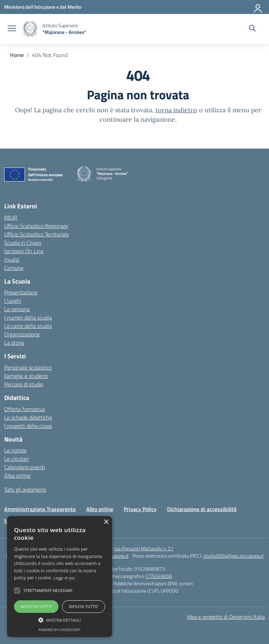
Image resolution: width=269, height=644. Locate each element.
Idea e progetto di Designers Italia (226, 617)
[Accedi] (258, 7)
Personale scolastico (27, 367)
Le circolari (16, 459)
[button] (17, 591)
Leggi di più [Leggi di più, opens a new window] (64, 577)
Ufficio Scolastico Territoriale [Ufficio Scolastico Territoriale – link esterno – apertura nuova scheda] (36, 234)
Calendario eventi (24, 467)
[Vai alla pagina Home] (17, 55)
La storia (14, 342)
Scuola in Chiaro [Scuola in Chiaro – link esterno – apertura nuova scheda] (22, 242)
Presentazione (20, 292)
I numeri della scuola (28, 317)
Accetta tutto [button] (36, 606)
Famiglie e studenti (26, 376)
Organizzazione (22, 334)
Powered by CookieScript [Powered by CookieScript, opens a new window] (60, 630)
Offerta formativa (24, 409)
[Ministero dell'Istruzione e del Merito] (42, 6)
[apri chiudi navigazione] (12, 29)
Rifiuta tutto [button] (83, 606)
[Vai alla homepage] (30, 29)
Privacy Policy (140, 509)
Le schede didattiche (28, 417)
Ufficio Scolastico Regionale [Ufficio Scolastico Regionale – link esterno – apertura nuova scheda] (36, 226)
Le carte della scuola (28, 326)
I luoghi (12, 300)
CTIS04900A (159, 576)
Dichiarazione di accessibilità (201, 509)
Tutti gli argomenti (25, 489)
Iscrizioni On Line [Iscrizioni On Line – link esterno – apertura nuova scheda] (23, 251)
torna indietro (176, 110)
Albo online (17, 475)
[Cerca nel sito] (252, 29)
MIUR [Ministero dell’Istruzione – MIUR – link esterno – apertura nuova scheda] (10, 217)
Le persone (17, 309)
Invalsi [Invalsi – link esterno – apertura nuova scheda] (11, 259)
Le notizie (15, 450)
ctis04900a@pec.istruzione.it (233, 555)
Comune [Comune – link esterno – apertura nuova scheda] (13, 268)
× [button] (106, 522)
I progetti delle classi (28, 426)
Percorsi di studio (23, 384)
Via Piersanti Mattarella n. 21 (143, 548)
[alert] (59, 576)
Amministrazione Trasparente (40, 509)
